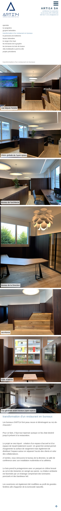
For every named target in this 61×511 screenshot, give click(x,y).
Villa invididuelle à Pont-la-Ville (13, 49)
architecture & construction (50, 11)
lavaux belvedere (9, 38)
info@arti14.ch (54, 15)
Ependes (6, 25)
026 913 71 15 (44, 15)
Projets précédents (9, 52)
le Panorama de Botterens (12, 36)
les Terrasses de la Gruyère (12, 44)
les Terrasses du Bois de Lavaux (14, 46)
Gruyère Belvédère (9, 31)
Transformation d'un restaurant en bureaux (18, 33)
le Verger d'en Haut (9, 41)
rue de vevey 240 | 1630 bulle (49, 13)
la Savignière (7, 28)
